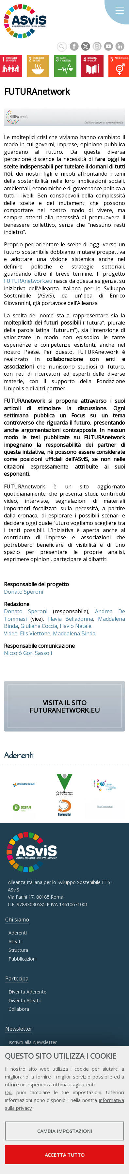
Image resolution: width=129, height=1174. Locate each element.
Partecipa (16, 978)
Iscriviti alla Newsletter (32, 1042)
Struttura (18, 950)
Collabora (18, 1009)
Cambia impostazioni (64, 1131)
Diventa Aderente (27, 992)
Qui (8, 1092)
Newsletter (18, 1028)
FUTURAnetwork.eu (28, 280)
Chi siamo (17, 919)
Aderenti (17, 933)
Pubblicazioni (22, 959)
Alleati (15, 941)
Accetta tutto (65, 1155)
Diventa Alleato (24, 1000)
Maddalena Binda (74, 633)
